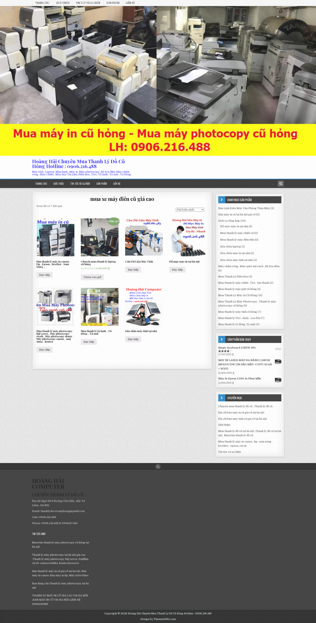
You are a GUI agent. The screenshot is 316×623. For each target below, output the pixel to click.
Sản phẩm (113, 2)
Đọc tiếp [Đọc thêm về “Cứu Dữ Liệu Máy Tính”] (133, 269)
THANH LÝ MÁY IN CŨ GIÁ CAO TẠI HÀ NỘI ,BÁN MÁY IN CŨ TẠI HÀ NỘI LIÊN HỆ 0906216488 (60, 599)
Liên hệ (130, 2)
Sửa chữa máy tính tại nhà (236, 260)
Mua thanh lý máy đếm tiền (237, 239)
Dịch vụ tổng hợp (229, 220)
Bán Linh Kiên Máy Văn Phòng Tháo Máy (244, 208)
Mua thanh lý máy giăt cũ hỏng (237, 289)
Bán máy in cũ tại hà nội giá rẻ (237, 214)
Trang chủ (42, 2)
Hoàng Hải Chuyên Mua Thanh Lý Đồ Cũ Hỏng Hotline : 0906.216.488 (78, 163)
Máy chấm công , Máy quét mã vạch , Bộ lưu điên (249, 266)
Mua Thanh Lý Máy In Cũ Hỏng (237, 295)
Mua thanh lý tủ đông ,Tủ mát (236, 324)
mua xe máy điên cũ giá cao (122, 198)
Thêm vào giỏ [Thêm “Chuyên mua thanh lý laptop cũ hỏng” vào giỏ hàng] (92, 277)
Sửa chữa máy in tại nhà (235, 253)
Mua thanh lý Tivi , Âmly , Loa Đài (239, 318)
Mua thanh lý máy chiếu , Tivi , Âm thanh (243, 282)
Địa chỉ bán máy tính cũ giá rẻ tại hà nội (242, 418)
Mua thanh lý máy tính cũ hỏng (237, 311)
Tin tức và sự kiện (88, 2)
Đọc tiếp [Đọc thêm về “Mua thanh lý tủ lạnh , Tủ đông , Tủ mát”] (88, 341)
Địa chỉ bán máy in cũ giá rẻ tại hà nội (241, 412)
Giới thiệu (63, 2)
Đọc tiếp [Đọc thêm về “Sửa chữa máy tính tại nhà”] (133, 339)
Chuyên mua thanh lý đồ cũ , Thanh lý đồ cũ (245, 406)
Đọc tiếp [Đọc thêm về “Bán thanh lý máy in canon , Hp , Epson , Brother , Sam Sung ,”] (44, 274)
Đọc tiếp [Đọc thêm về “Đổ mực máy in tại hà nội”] (177, 269)
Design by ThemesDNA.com (158, 619)
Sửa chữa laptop (230, 246)
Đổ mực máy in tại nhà (234, 226)
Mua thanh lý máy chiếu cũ (237, 233)
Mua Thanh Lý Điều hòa (233, 276)
